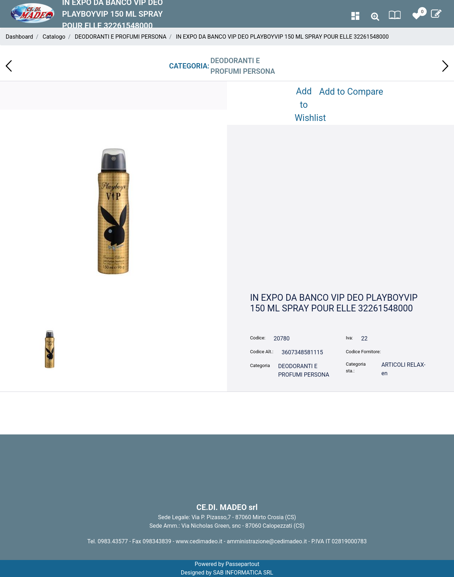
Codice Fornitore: (363, 351)
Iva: (349, 337)
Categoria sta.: (356, 367)
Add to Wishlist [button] (305, 104)
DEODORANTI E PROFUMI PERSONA (121, 36)
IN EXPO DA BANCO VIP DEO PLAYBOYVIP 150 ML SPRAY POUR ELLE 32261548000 (282, 36)
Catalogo (54, 36)
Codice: (257, 337)
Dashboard (19, 36)
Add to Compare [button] (351, 92)
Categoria (260, 365)
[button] (375, 17)
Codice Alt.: (261, 351)
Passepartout (242, 564)
